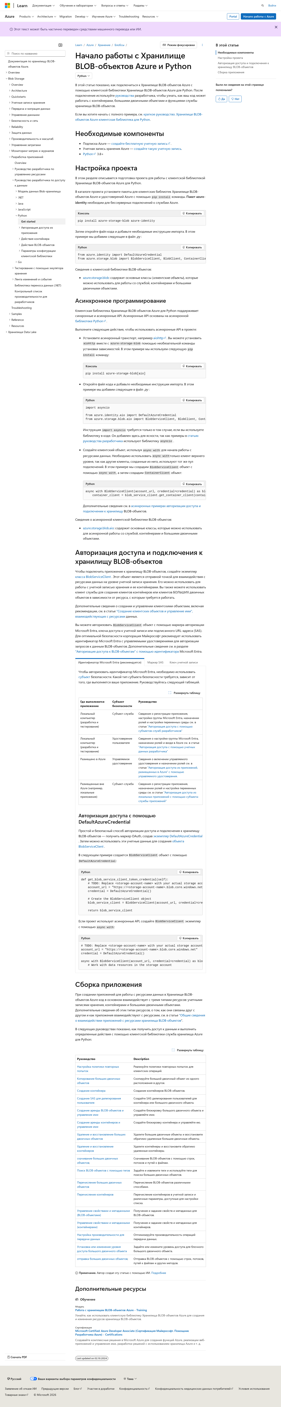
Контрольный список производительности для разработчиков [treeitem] (31, 296)
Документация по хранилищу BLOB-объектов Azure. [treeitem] (31, 63)
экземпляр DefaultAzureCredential (177, 836)
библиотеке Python (89, 321)
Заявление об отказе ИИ (21, 1389)
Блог (76, 1389)
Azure (90, 45)
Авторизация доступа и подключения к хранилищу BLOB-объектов (243, 65)
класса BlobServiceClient (93, 576)
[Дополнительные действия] (202, 45)
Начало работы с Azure (258, 16)
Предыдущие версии (55, 1389)
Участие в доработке (100, 1389)
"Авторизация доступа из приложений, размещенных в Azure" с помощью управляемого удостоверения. (168, 772)
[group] (140, 257)
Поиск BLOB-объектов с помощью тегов (103, 1170)
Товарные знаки (15, 1395)
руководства (124, 95)
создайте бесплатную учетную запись (139, 143)
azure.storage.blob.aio (98, 528)
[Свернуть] (60, 45)
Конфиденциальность (133, 1389)
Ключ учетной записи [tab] (184, 662)
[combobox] (35, 53)
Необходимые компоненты (236, 52)
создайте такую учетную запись (157, 148)
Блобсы (119, 45)
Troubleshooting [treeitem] (21, 308)
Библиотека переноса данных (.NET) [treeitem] (38, 285)
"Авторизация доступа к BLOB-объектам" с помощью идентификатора (127, 651)
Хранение (104, 45)
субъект (84, 677)
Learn (78, 45)
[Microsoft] (7, 5)
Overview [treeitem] (20, 163)
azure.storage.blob (96, 277)
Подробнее (158, 1273)
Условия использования (254, 1389)
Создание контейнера (91, 1091)
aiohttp (158, 338)
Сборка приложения (231, 72)
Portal (233, 16)
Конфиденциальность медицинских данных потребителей (193, 1389)
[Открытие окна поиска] (263, 5)
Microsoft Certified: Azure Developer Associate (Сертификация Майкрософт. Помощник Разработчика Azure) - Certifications (132, 1332)
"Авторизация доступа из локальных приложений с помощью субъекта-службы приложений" (168, 796)
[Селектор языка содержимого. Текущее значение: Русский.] (14, 1379)
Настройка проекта (230, 58)
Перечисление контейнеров (95, 1194)
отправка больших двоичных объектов (102, 1259)
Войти (272, 5)
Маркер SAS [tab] (155, 662)
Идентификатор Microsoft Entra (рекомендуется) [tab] (109, 662)
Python (88, 154)
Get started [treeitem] (28, 221)
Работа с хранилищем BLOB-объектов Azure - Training (111, 1310)
